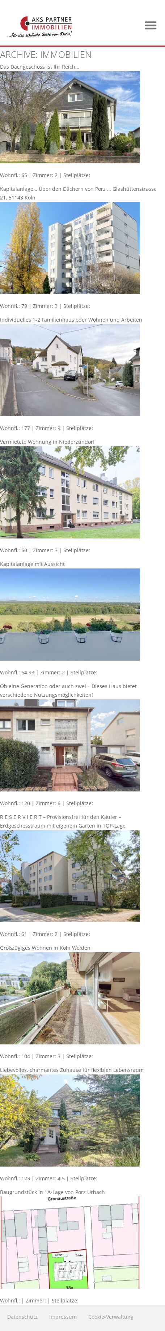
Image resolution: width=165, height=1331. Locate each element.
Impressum (63, 1316)
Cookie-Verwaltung (111, 1316)
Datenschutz (22, 1316)
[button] (151, 25)
